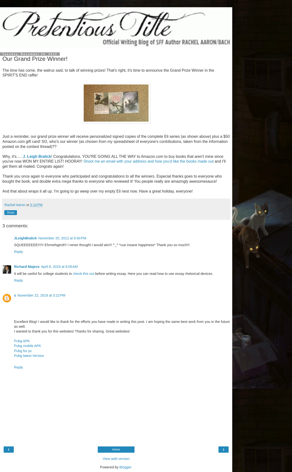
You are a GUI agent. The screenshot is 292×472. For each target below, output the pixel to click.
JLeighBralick (25, 238)
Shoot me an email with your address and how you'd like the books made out (148, 161)
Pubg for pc (23, 351)
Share (11, 212)
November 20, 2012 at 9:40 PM (62, 238)
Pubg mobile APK (27, 346)
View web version (116, 459)
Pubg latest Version (29, 356)
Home (116, 449)
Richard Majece (27, 267)
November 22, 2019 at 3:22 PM (41, 295)
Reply (18, 252)
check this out (83, 274)
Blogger (125, 467)
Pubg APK (22, 341)
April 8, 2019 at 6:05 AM (59, 267)
